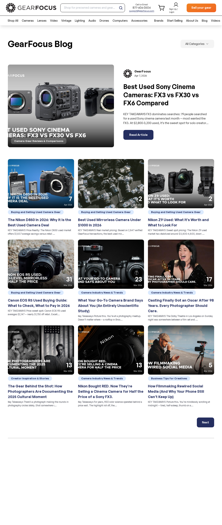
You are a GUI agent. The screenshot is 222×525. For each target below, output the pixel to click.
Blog (204, 20)
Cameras (28, 20)
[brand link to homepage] (31, 8)
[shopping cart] (161, 7)
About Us (192, 20)
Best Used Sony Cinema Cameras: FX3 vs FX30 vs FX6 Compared (161, 95)
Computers (120, 20)
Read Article (138, 135)
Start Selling (175, 20)
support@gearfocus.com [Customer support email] (141, 10)
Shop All (13, 20)
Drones (104, 20)
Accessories (139, 20)
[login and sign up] (176, 8)
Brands (158, 20)
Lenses (42, 20)
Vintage (66, 20)
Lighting (80, 20)
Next (205, 422)
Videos (215, 20)
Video (54, 20)
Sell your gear (201, 7)
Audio (92, 20)
